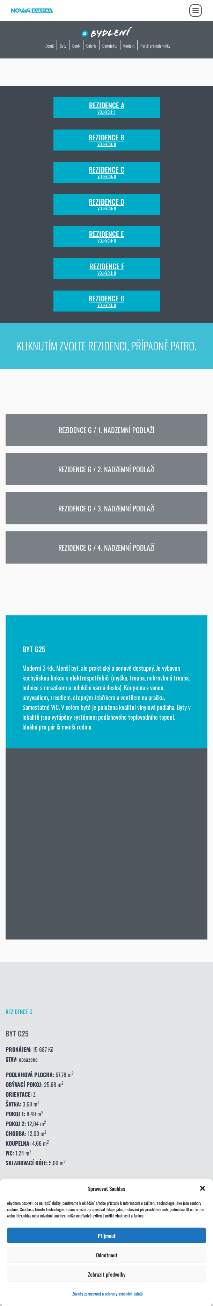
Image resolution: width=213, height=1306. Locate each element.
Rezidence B (106, 140)
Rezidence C (106, 172)
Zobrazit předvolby (106, 1274)
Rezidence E (106, 236)
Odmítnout (106, 1255)
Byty (63, 46)
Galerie (91, 46)
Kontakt (128, 46)
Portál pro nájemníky (155, 46)
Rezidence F (106, 269)
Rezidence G (106, 301)
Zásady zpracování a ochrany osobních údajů (107, 1294)
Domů (49, 46)
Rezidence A (106, 108)
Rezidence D (106, 204)
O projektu (109, 46)
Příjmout (107, 1235)
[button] (202, 1188)
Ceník (76, 46)
